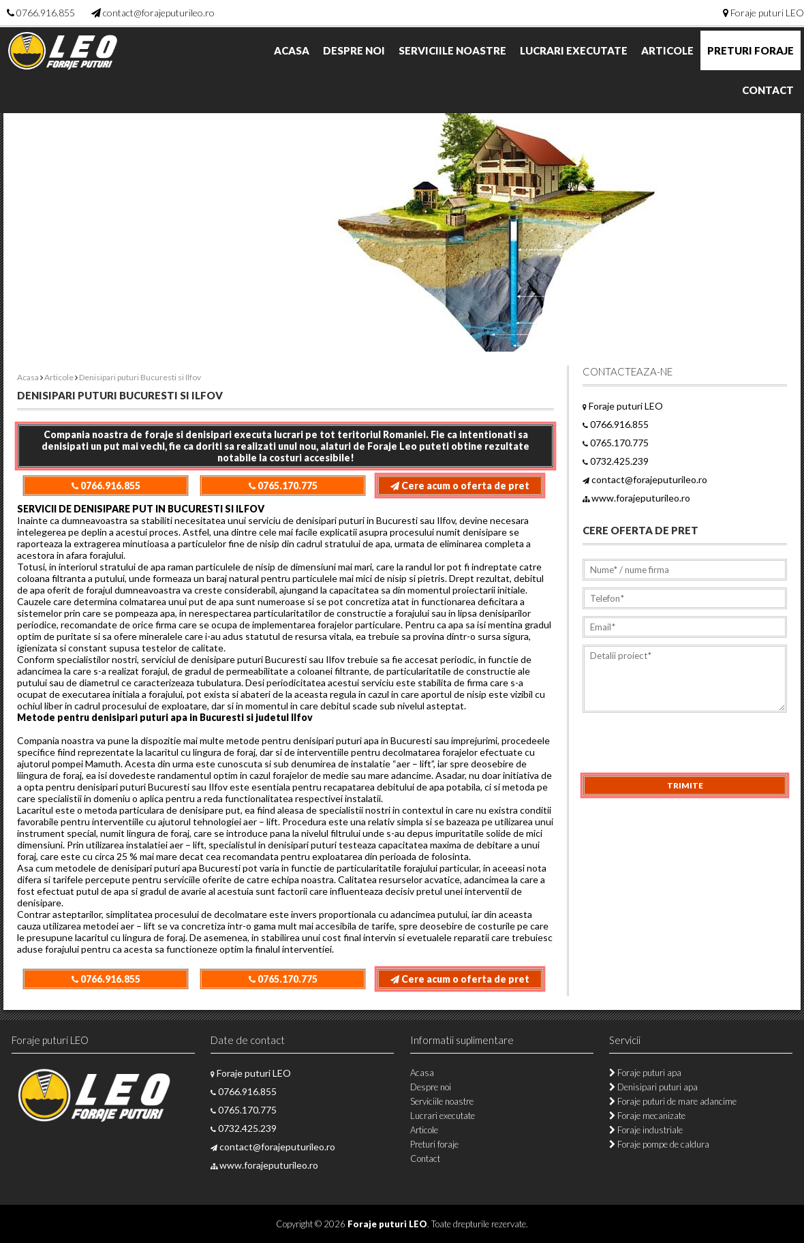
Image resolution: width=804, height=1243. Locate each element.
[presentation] (686, 748)
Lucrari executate (574, 50)
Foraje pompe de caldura (659, 1144)
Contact (768, 90)
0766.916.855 (45, 12)
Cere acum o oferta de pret (459, 485)
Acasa (291, 50)
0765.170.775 (283, 485)
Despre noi (354, 50)
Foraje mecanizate (647, 1115)
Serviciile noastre (452, 50)
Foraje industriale (646, 1129)
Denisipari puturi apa (653, 1086)
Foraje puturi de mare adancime (673, 1101)
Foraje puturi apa (645, 1072)
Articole (667, 50)
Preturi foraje (750, 50)
